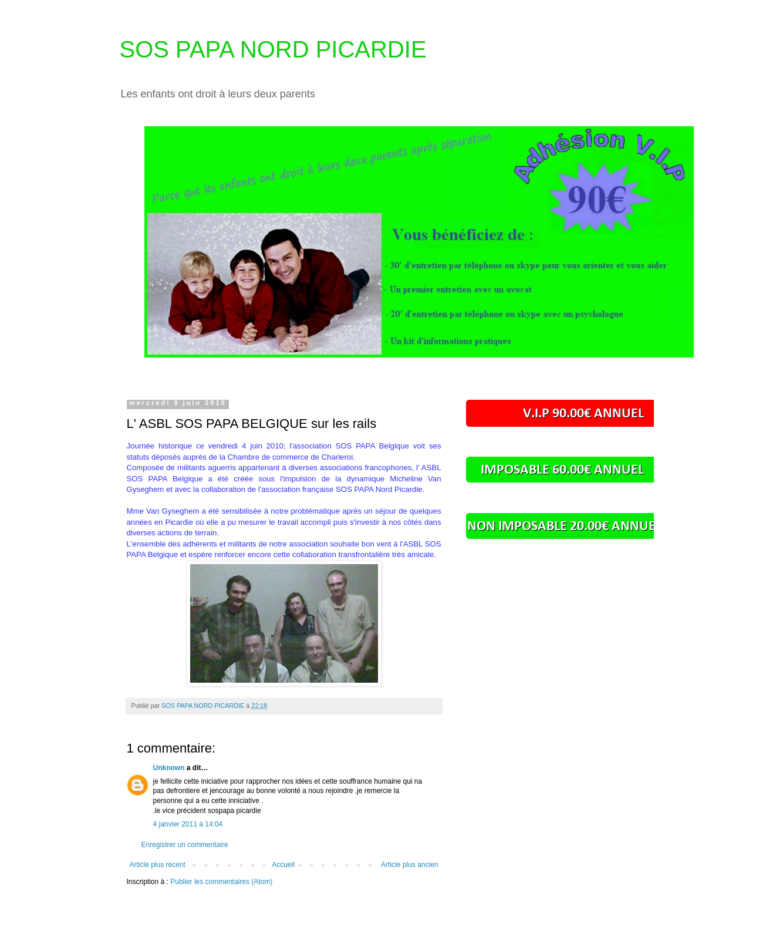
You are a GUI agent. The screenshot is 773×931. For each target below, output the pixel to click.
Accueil (283, 865)
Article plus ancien (409, 865)
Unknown (169, 768)
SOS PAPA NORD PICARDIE (273, 49)
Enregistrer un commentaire (184, 845)
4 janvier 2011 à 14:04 (188, 824)
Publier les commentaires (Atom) (221, 882)
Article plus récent (157, 865)
